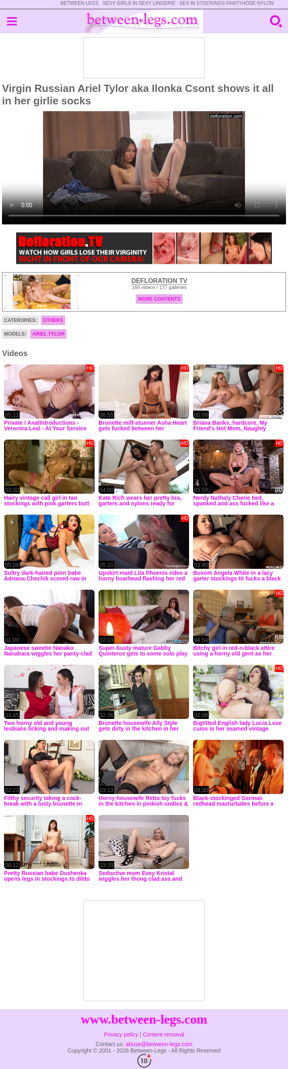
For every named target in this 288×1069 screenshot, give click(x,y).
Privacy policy (121, 1034)
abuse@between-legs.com (158, 1044)
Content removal (163, 1034)
